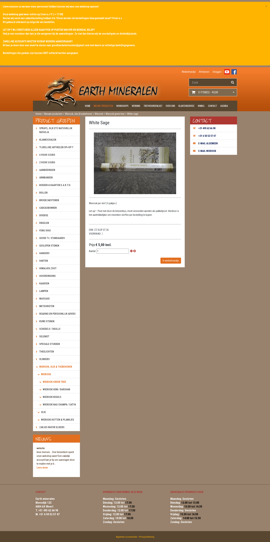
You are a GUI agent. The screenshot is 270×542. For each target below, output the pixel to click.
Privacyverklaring (146, 536)
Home (87, 106)
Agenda (224, 106)
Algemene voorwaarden (126, 536)
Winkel (201, 106)
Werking (136, 106)
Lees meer (42, 467)
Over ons (170, 106)
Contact (212, 106)
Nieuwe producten (103, 106)
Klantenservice (186, 106)
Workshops (122, 106)
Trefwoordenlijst (153, 106)
